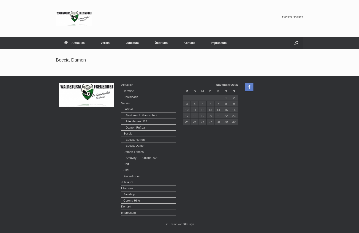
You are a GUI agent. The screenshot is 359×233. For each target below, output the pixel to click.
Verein (105, 43)
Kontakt (189, 43)
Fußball (128, 109)
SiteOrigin (189, 224)
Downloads (130, 97)
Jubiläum (132, 43)
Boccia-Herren (135, 139)
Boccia (127, 133)
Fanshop (129, 194)
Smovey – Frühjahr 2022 (142, 158)
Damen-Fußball (136, 127)
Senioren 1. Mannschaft (141, 115)
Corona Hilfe (131, 200)
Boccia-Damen (135, 145)
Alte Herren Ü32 (136, 121)
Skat (126, 170)
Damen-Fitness (133, 152)
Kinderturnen (131, 176)
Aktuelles (74, 43)
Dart (126, 164)
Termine (128, 91)
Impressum (219, 43)
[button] (296, 43)
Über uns (161, 43)
